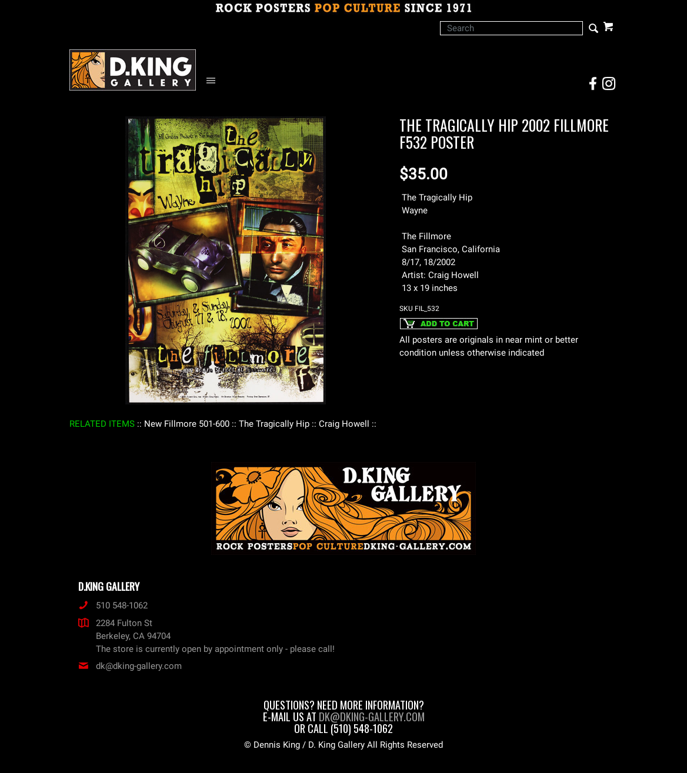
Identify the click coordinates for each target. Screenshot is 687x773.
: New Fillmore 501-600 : (186, 424)
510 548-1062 (113, 605)
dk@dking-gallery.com (130, 666)
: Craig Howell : (344, 424)
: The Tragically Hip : (274, 424)
